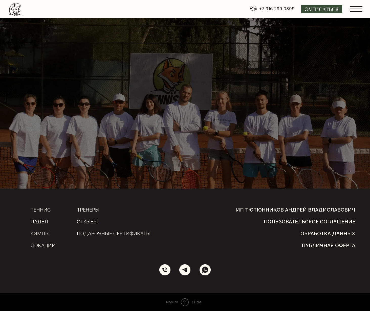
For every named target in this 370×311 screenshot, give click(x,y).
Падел (39, 222)
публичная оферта (328, 245)
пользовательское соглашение (309, 222)
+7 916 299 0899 (277, 8)
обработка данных (327, 233)
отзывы (87, 222)
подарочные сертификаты (113, 233)
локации (43, 245)
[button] (321, 9)
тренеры (88, 210)
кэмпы (40, 233)
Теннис (41, 210)
